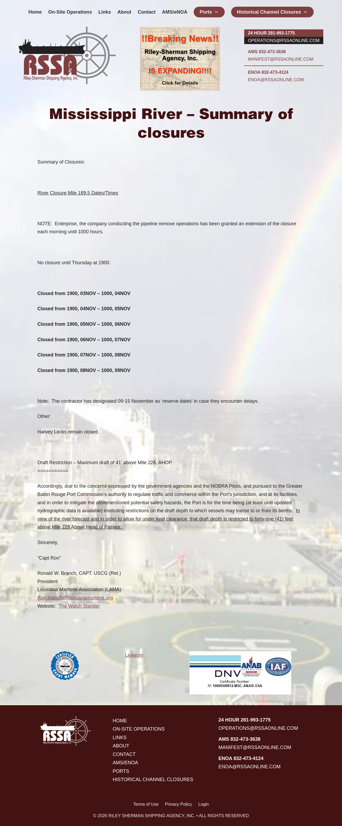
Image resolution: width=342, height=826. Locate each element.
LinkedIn (134, 655)
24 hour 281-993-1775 (271, 32)
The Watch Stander (79, 606)
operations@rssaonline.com (284, 40)
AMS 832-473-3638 (267, 51)
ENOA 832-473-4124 (268, 72)
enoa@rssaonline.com (276, 79)
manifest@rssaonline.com (280, 59)
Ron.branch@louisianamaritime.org (75, 597)
